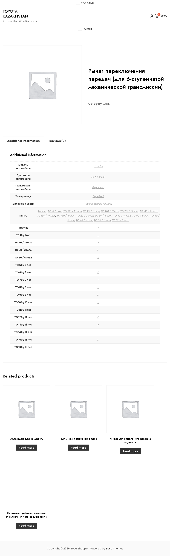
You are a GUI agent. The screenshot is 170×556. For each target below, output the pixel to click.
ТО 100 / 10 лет (72, 211)
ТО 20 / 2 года (85, 215)
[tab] (23, 141)
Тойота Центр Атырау (98, 204)
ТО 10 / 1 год (55, 211)
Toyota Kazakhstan (15, 13)
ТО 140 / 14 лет (149, 211)
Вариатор (98, 187)
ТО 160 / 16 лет (66, 215)
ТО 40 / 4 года (122, 215)
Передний (98, 196)
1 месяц (42, 211)
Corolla (98, 166)
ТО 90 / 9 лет (120, 220)
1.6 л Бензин (98, 177)
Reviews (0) (57, 141)
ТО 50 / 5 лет (140, 215)
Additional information (23, 141)
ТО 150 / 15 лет (46, 215)
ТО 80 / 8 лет (102, 220)
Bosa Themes (114, 548)
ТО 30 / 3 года (103, 215)
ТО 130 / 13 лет (129, 211)
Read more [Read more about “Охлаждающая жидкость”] (26, 448)
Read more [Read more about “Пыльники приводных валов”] (78, 448)
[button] (85, 29)
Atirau (106, 104)
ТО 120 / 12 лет (110, 211)
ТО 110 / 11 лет (91, 211)
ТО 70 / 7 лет (84, 220)
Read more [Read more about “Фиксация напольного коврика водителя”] (130, 451)
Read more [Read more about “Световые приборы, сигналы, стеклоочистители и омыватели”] (26, 526)
